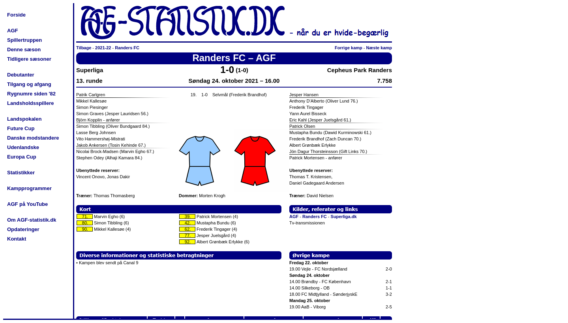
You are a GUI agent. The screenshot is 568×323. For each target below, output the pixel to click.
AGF (12, 31)
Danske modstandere (33, 138)
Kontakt (16, 239)
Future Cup (20, 128)
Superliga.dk (344, 216)
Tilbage (83, 47)
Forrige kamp (348, 47)
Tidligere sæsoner (29, 59)
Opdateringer (23, 229)
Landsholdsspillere (30, 103)
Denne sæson (24, 49)
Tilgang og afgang (29, 84)
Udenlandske (23, 147)
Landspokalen (24, 119)
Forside (16, 15)
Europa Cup (21, 157)
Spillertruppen (24, 40)
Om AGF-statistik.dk (31, 220)
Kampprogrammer (29, 188)
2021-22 (103, 47)
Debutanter (20, 75)
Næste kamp (379, 47)
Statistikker (21, 173)
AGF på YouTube (27, 204)
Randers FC (127, 47)
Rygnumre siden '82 (31, 94)
